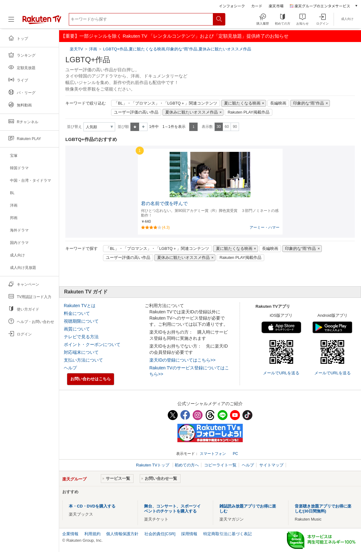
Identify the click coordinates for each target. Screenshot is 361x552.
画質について (77, 328)
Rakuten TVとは (80, 305)
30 (219, 126)
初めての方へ (187, 465)
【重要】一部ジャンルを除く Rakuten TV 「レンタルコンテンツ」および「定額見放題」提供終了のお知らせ (174, 36)
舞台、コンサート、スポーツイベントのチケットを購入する (172, 508)
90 (235, 126)
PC (235, 453)
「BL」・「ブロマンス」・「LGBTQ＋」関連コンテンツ (165, 103)
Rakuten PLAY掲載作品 (248, 112)
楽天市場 (276, 5)
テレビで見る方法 (81, 336)
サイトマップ (271, 465)
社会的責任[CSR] (160, 533)
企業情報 (70, 533)
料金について (77, 313)
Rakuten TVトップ (153, 465)
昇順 (134, 127)
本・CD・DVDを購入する (92, 506)
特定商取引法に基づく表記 (227, 533)
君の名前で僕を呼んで (164, 203)
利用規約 (92, 533)
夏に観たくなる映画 (242, 103)
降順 (143, 127)
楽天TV (77, 49)
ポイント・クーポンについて (92, 344)
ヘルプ (70, 367)
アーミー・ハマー (264, 227)
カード (256, 5)
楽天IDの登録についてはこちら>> (182, 360)
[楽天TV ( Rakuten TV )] (41, 21)
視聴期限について (81, 321)
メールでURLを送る (281, 373)
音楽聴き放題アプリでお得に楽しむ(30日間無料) (323, 508)
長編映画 (278, 103)
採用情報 (189, 533)
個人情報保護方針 (122, 533)
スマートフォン (213, 453)
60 (227, 126)
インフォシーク (232, 5)
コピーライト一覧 (220, 465)
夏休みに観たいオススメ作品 (191, 112)
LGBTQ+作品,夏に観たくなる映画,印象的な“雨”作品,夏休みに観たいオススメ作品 (177, 49)
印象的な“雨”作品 (308, 103)
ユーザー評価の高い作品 (136, 112)
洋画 (93, 49)
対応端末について (81, 352)
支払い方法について (83, 360)
